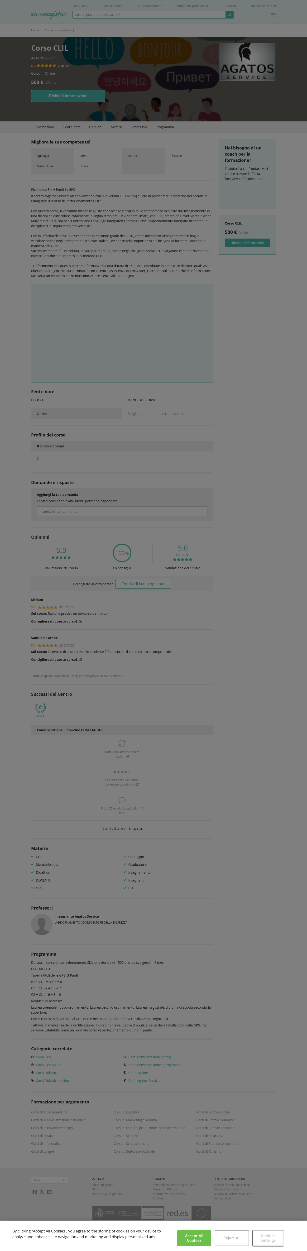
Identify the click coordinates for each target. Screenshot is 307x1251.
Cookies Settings (268, 1238)
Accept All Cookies (194, 1238)
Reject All (232, 1238)
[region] (153, 1236)
